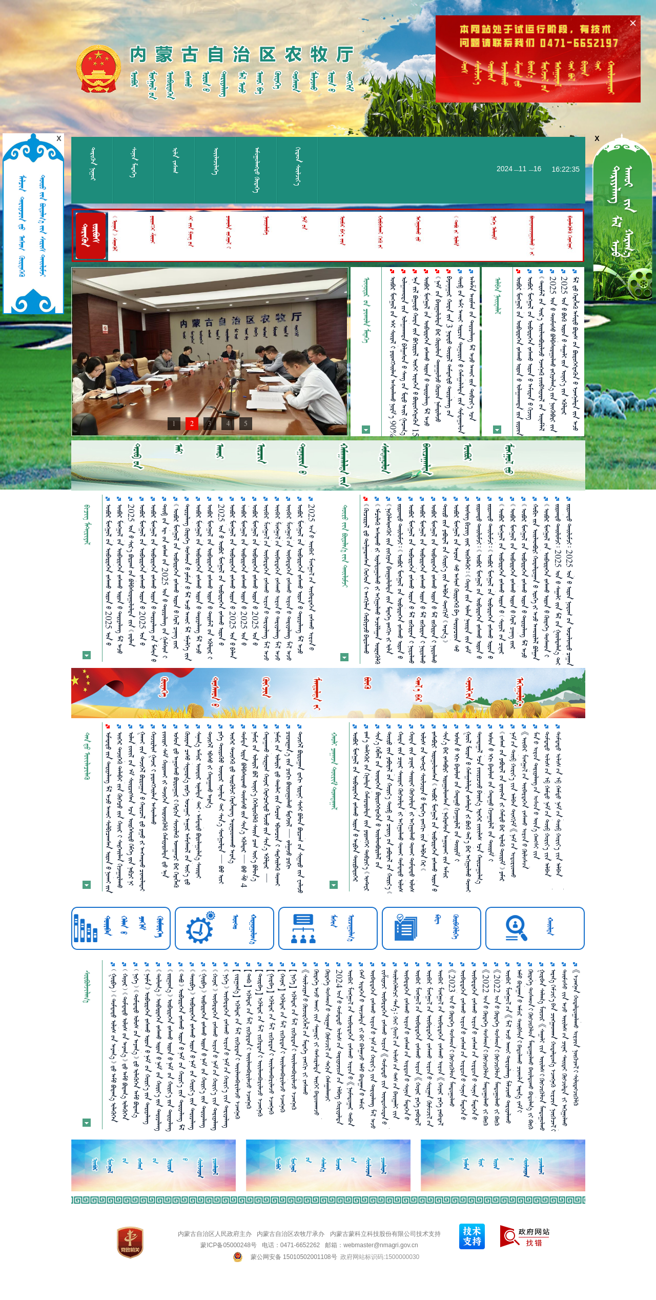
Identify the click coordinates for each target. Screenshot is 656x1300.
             (411, 583)
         (120, 810)
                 (131, 808)
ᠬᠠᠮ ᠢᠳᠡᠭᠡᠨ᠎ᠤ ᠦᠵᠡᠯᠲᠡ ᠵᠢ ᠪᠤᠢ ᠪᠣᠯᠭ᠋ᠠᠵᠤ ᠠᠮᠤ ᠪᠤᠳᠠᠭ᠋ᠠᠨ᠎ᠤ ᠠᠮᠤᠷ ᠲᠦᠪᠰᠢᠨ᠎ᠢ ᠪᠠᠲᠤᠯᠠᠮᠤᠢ (362, 1039)
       (277, 809)
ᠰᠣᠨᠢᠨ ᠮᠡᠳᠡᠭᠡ (134, 162)
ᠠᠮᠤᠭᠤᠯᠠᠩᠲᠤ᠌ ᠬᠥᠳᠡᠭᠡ (257, 170)
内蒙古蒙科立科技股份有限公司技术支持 (385, 1233)
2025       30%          (553, 354)
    (153, 778)
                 (490, 581)
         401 (221, 808)
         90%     (393, 357)
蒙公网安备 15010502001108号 (294, 1257)
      (232, 797)
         (255, 806)
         (289, 800)
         (480, 808)
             (423, 583)
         (142, 811)
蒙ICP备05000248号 (228, 1245)
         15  (416, 356)
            (165, 805)
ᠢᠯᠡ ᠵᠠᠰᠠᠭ (175, 160)
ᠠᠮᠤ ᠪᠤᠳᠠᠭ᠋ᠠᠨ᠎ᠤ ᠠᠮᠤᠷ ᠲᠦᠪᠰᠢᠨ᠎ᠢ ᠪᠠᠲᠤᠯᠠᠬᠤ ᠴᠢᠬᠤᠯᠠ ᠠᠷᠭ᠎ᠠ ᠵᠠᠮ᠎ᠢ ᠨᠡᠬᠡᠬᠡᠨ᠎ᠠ (520, 1040)
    (210, 770)
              (300, 812)
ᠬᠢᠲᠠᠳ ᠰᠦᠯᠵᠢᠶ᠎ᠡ (298, 166)
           (378, 584)
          (457, 796)
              (502, 806)
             (266, 807)
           (389, 579)
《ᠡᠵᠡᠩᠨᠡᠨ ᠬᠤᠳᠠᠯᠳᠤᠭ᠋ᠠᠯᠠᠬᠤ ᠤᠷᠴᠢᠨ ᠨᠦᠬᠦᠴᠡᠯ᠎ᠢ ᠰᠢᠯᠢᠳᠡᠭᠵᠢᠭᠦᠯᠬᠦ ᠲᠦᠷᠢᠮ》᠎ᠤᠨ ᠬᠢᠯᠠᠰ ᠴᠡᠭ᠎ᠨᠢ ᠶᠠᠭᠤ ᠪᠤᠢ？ (576, 1037)
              (187, 808)
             (535, 582)
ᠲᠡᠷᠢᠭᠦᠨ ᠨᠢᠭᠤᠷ (93, 164)
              (530, 348)
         (176, 809)
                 (479, 581)
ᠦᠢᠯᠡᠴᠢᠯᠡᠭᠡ (216, 161)
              (434, 583)
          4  (244, 809)
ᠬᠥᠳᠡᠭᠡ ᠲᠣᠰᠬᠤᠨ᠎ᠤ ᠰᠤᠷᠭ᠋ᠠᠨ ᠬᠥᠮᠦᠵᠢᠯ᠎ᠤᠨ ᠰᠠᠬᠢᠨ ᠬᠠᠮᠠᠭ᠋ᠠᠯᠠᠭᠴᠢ (328, 1035)
